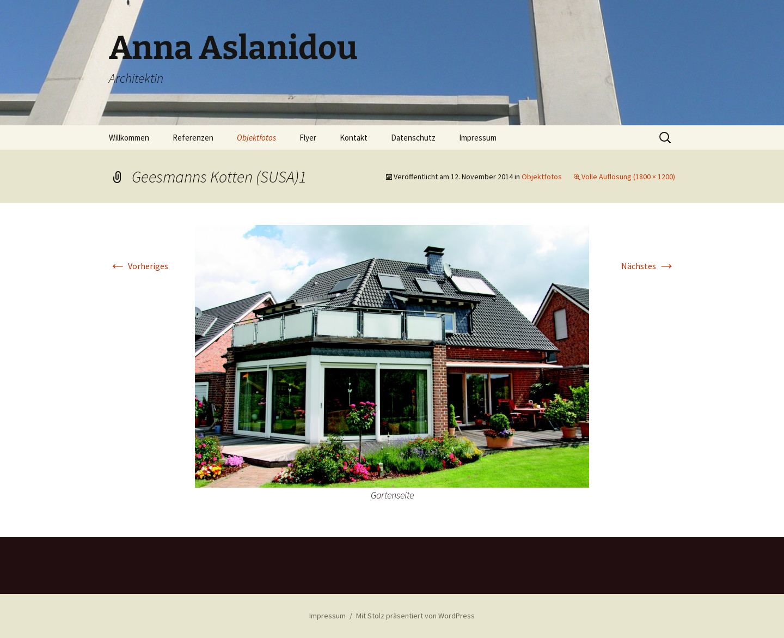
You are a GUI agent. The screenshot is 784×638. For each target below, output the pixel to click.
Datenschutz (413, 137)
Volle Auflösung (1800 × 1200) (628, 176)
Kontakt (353, 137)
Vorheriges (138, 265)
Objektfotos (256, 137)
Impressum (478, 137)
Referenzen (193, 137)
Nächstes (648, 265)
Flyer (307, 137)
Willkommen (129, 137)
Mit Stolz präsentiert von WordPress (415, 616)
